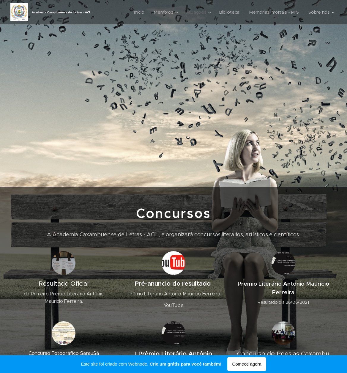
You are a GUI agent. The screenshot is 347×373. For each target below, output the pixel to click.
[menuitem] (148, 12)
